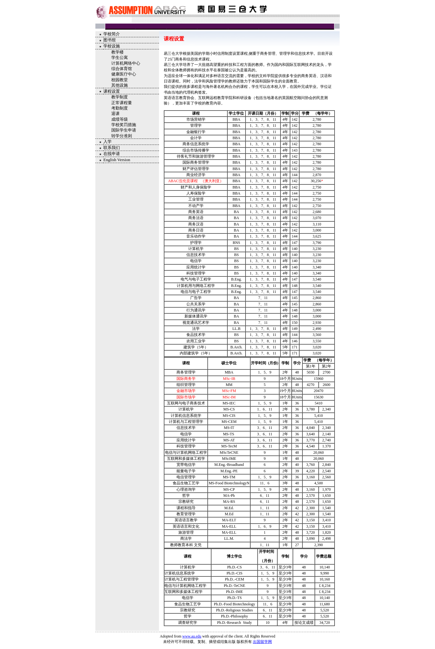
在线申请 (111, 153)
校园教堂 (119, 79)
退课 (115, 113)
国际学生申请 (123, 130)
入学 (107, 141)
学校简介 (111, 34)
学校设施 (111, 46)
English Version (116, 159)
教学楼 (117, 52)
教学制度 (119, 97)
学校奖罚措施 (123, 124)
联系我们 (111, 147)
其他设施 (119, 85)
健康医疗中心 (123, 74)
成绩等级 (119, 119)
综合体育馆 (121, 68)
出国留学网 (262, 641)
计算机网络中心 (125, 63)
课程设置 (111, 91)
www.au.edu (191, 636)
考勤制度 (119, 108)
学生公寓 (119, 57)
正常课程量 (121, 102)
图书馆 (109, 40)
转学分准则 (121, 135)
